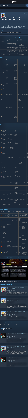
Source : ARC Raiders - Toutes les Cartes (8, 281)
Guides (6, 10)
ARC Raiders (2, 10)
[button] (2, 30)
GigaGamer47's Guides (11, 10)
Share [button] (17, 32)
